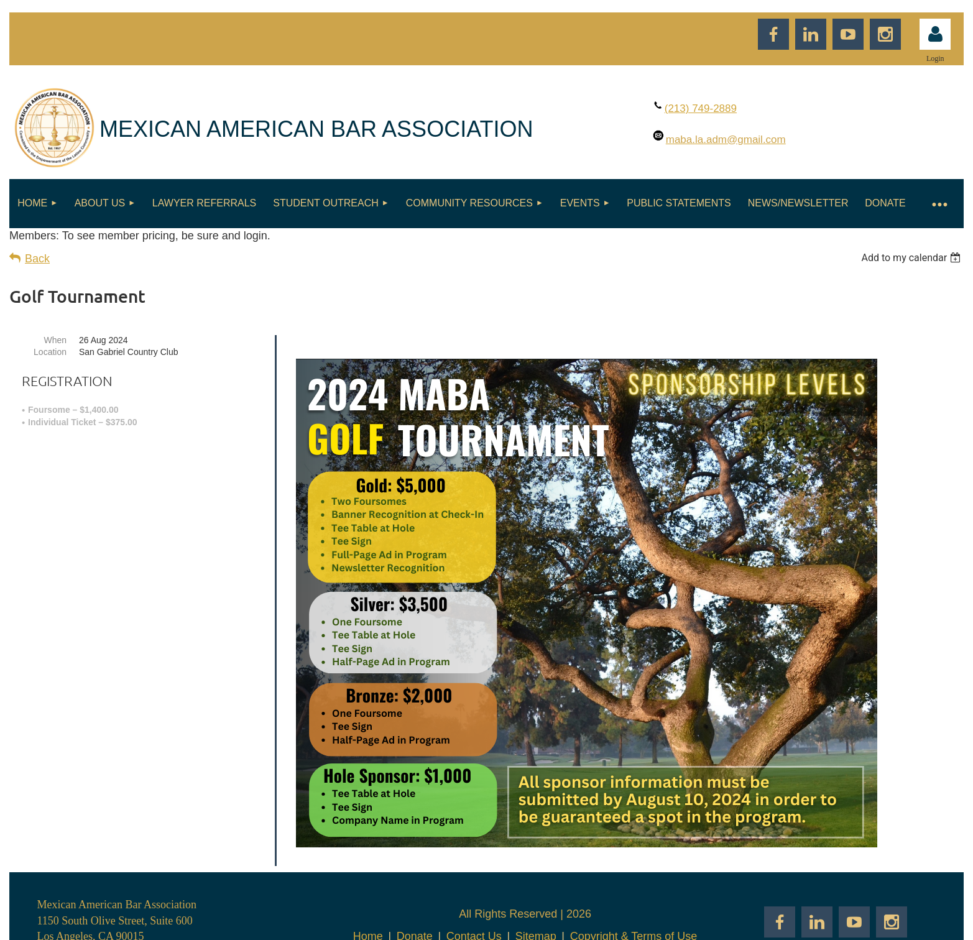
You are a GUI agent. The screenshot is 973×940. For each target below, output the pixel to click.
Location (50, 352)
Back (37, 258)
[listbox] (912, 257)
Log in (935, 34)
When (55, 340)
